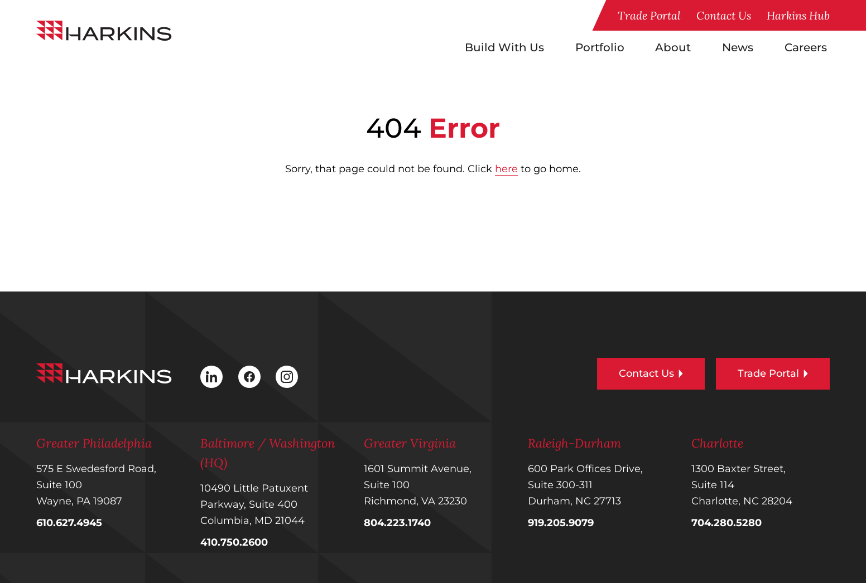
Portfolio (599, 47)
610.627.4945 (69, 523)
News (737, 47)
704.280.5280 (726, 523)
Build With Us (504, 47)
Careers (806, 47)
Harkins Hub (798, 15)
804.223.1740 (397, 523)
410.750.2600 (234, 542)
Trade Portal (649, 15)
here (506, 169)
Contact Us (723, 15)
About (673, 47)
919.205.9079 (561, 523)
